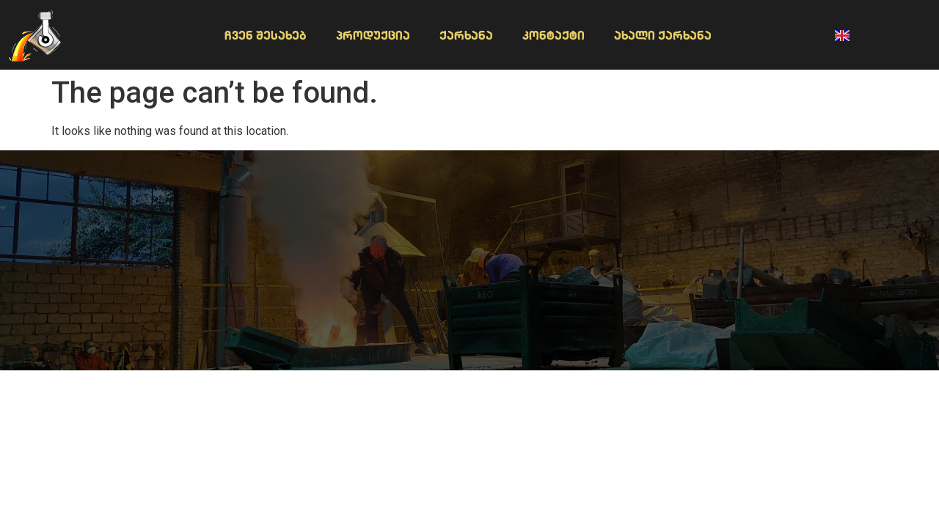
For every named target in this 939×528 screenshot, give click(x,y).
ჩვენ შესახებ (265, 35)
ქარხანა (466, 35)
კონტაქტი (553, 35)
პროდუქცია (373, 35)
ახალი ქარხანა (663, 35)
